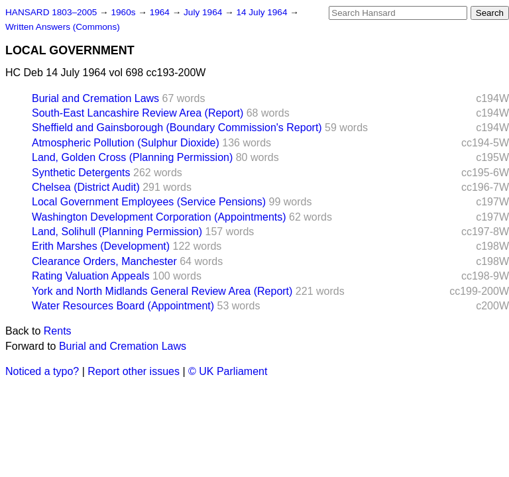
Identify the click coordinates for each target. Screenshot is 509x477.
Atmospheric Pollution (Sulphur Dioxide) (125, 142)
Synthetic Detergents (81, 172)
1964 (161, 12)
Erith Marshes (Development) (101, 246)
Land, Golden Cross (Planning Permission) (132, 157)
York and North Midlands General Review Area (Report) (162, 291)
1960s (124, 12)
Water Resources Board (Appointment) (123, 305)
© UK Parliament (227, 371)
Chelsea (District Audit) (86, 187)
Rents (58, 331)
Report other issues (133, 371)
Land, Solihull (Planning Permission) (117, 231)
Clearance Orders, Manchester (104, 261)
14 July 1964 (263, 12)
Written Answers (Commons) (62, 27)
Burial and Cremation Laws (95, 98)
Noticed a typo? (42, 371)
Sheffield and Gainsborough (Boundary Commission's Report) (177, 127)
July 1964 (204, 12)
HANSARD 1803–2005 (51, 12)
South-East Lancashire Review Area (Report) (137, 113)
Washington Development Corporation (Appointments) (159, 217)
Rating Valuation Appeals (91, 276)
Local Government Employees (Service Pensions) (149, 201)
